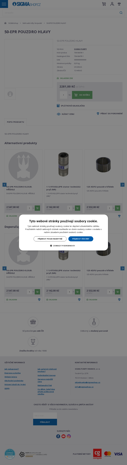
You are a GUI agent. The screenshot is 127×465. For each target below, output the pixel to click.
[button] (63, 245)
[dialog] (63, 232)
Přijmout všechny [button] (80, 239)
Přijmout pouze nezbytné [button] (50, 239)
